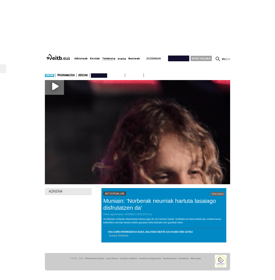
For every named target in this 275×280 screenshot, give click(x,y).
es (228, 59)
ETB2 (134, 75)
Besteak (134, 58)
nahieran (99, 75)
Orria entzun (217, 194)
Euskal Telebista (118, 235)
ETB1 (116, 75)
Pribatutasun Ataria (94, 258)
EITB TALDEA (201, 58)
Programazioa (66, 75)
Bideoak (83, 75)
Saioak (49, 75)
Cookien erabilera (128, 258)
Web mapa (195, 258)
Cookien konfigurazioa (150, 258)
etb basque (159, 75)
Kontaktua (184, 258)
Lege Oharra (112, 258)
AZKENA (55, 191)
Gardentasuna (170, 258)
